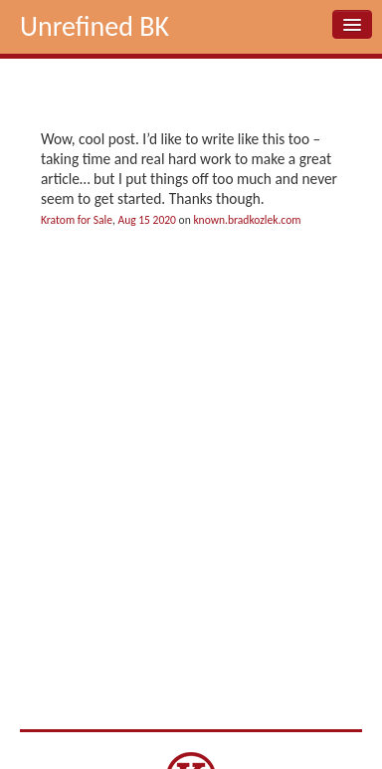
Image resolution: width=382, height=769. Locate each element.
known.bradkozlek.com (246, 220)
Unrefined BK (94, 26)
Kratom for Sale (76, 220)
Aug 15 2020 (146, 220)
